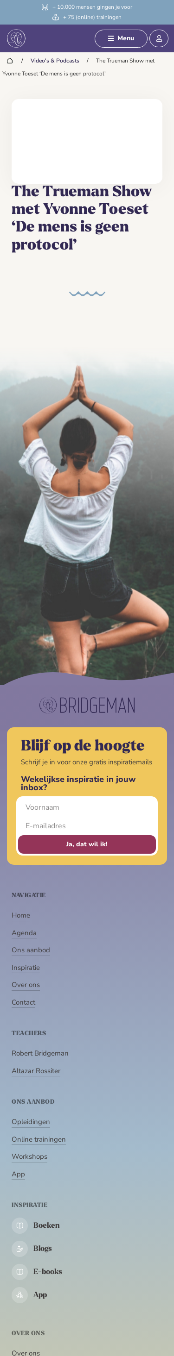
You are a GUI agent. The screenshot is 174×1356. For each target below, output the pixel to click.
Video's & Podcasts (55, 60)
